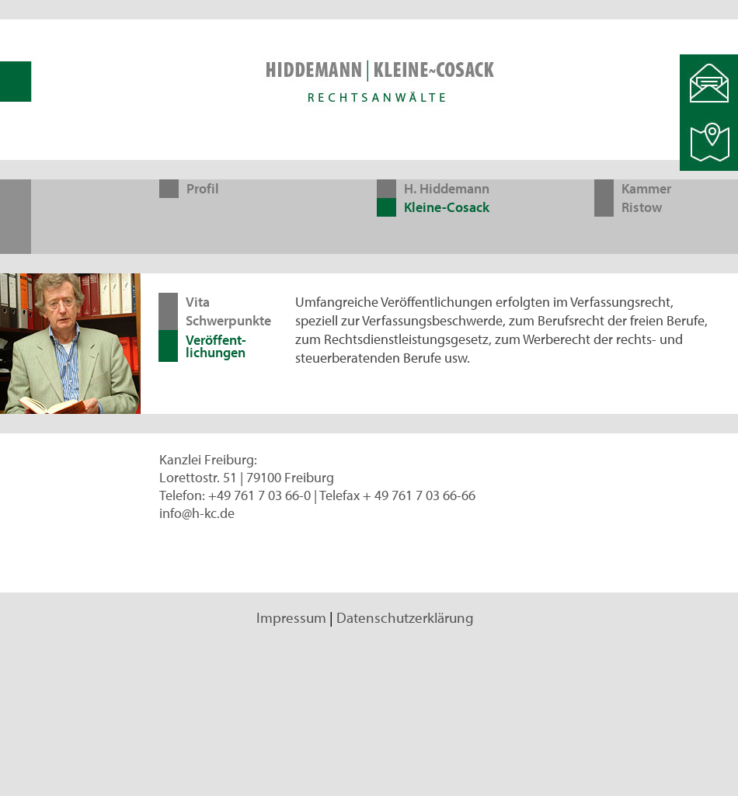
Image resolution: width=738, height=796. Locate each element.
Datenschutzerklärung (405, 617)
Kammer (646, 188)
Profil (202, 188)
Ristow (641, 207)
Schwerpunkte (228, 320)
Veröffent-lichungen (216, 346)
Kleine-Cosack (446, 207)
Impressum (291, 617)
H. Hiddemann (446, 188)
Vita (198, 302)
